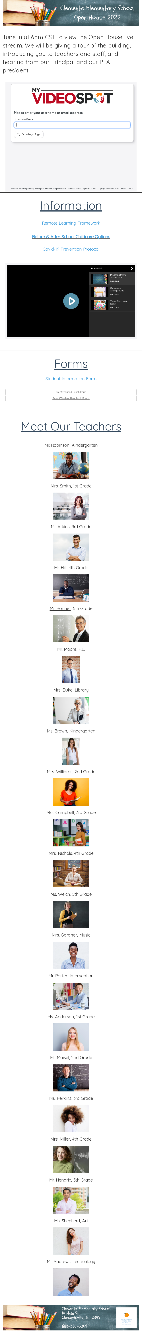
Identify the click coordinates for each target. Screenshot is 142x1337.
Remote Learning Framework (71, 223)
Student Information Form (71, 378)
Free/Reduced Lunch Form (71, 392)
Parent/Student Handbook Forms (71, 398)
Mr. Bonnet (60, 608)
